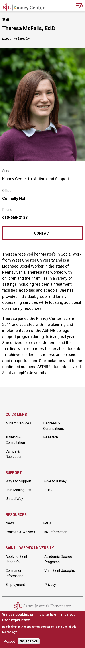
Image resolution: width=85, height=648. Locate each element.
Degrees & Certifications (53, 426)
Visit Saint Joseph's (59, 570)
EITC (48, 490)
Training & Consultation (15, 440)
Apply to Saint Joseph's (16, 559)
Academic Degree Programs (58, 559)
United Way (14, 499)
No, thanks (29, 641)
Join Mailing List (18, 490)
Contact (42, 233)
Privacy (50, 585)
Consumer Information (14, 573)
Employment (15, 585)
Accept (9, 641)
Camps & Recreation (14, 454)
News (10, 523)
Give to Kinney (55, 481)
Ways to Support (18, 481)
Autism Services (18, 423)
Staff (5, 19)
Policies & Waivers (20, 532)
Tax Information (55, 532)
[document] (42, 623)
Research (50, 437)
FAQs (47, 523)
